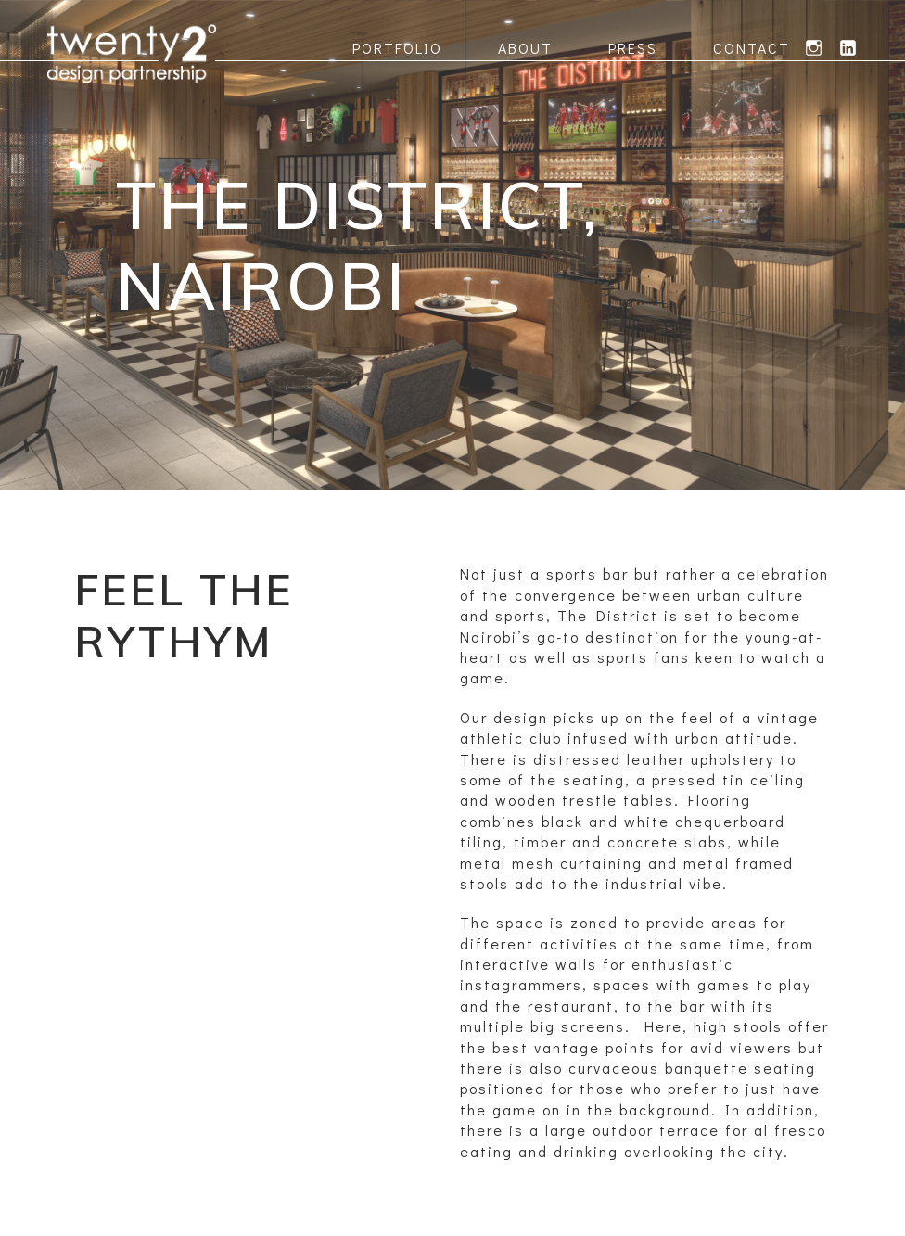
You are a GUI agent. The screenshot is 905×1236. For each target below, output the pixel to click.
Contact (751, 47)
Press (632, 47)
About (525, 47)
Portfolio (397, 47)
